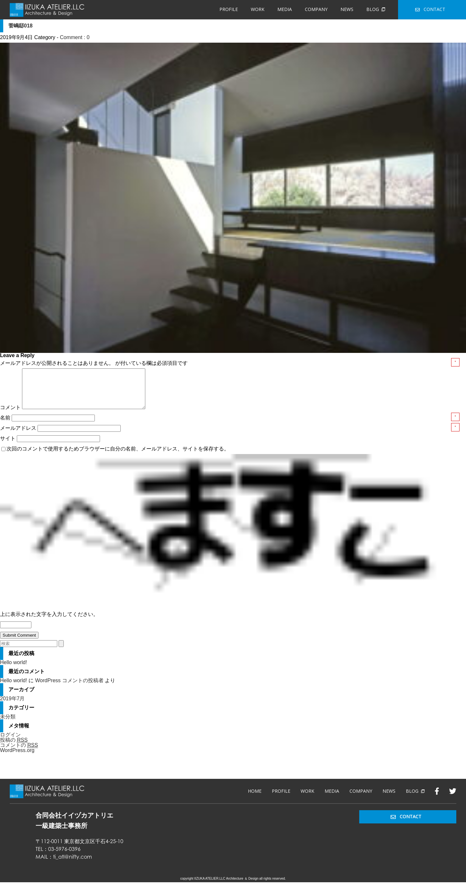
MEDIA (284, 9)
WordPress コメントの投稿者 (69, 688)
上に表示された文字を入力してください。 (49, 622)
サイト (8, 446)
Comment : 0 (75, 37)
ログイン (10, 742)
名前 (6, 425)
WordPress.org (17, 758)
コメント (10, 415)
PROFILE (228, 9)
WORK (257, 9)
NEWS (346, 9)
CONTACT (430, 9)
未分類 (8, 724)
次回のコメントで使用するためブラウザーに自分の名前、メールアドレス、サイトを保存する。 (117, 456)
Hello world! (13, 670)
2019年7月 (12, 706)
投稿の (14, 748)
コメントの (19, 753)
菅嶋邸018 (20, 25)
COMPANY (316, 9)
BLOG (375, 9)
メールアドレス (19, 436)
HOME (254, 799)
